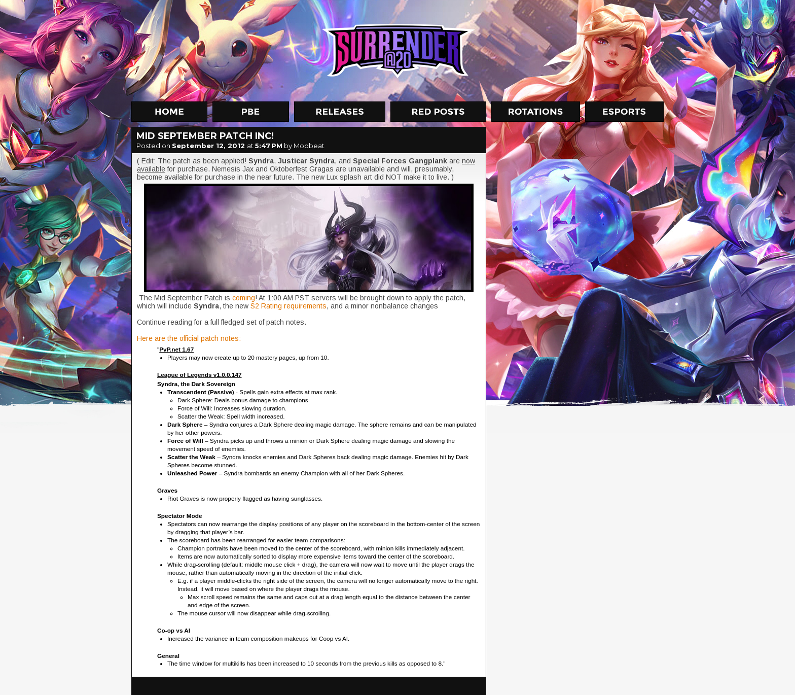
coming (243, 298)
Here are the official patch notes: (189, 338)
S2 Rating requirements (288, 306)
